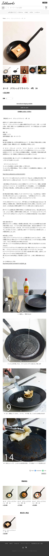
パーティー (38, 12)
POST (31, 470)
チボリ (26, 12)
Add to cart (24, 107)
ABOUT (45, 2)
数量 (4, 98)
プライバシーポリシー (25, 543)
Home (4, 18)
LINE (44, 470)
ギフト (31, 12)
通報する (43, 473)
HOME (6, 543)
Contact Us (16, 543)
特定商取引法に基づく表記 (37, 543)
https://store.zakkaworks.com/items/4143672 (14, 174)
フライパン (20, 12)
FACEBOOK (38, 470)
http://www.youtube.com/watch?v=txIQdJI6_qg (14, 263)
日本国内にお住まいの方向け (24, 111)
